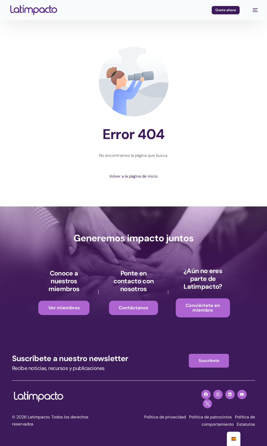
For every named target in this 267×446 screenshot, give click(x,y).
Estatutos (246, 424)
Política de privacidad (165, 417)
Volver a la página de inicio (133, 176)
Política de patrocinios (210, 417)
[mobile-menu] (252, 10)
